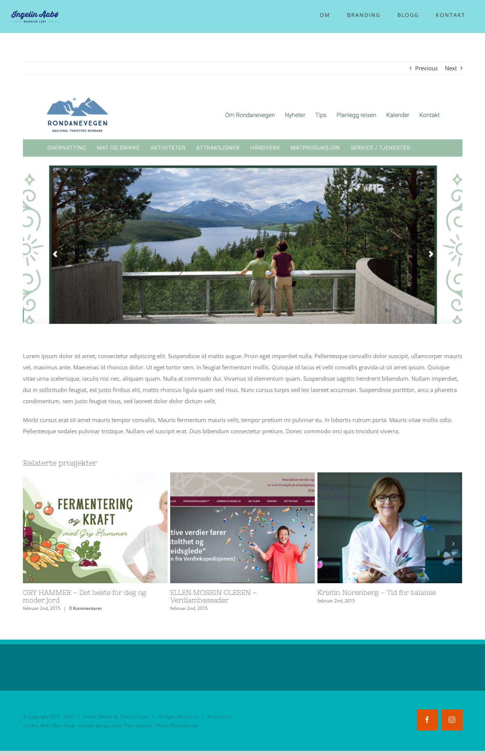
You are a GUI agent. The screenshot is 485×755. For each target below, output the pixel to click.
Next (451, 68)
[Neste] (453, 543)
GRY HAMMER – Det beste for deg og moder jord (84, 596)
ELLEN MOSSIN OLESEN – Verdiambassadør (213, 596)
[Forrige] (31, 543)
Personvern (219, 716)
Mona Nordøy (184, 725)
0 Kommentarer (85, 608)
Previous (426, 68)
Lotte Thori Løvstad (132, 725)
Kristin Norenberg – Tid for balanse (376, 592)
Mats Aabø (63, 725)
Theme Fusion (134, 716)
